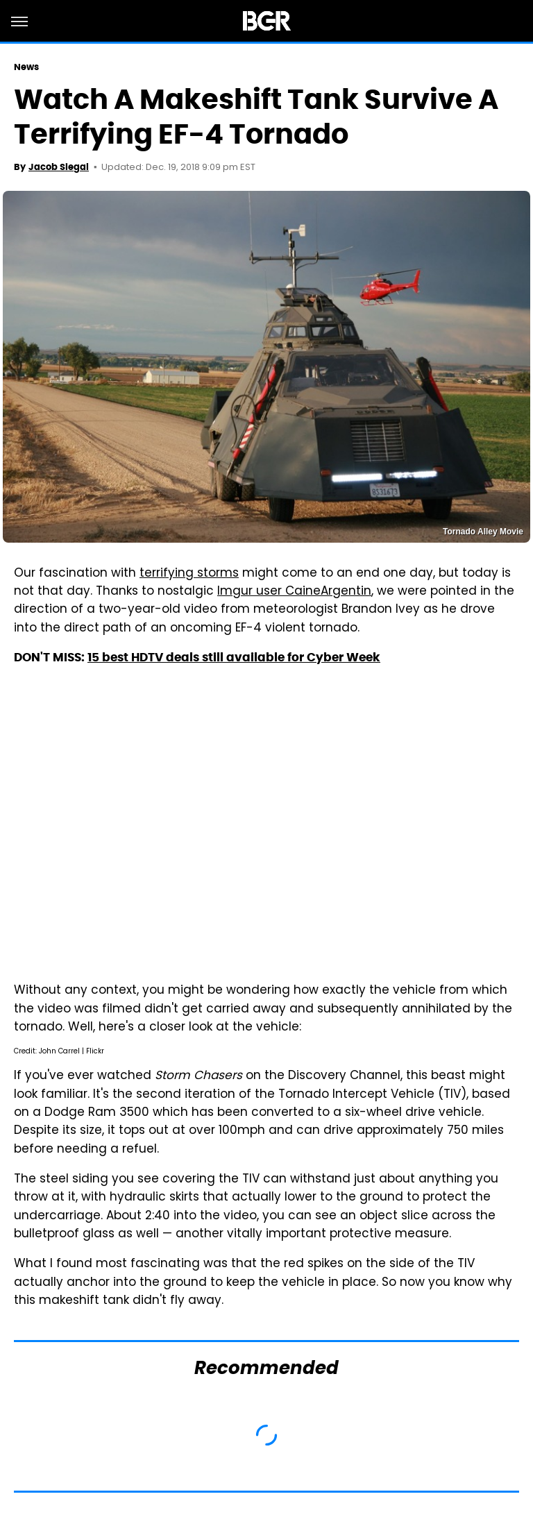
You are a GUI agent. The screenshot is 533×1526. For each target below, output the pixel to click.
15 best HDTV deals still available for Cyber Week (233, 657)
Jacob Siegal (58, 167)
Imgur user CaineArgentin (294, 592)
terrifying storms (189, 574)
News (26, 67)
